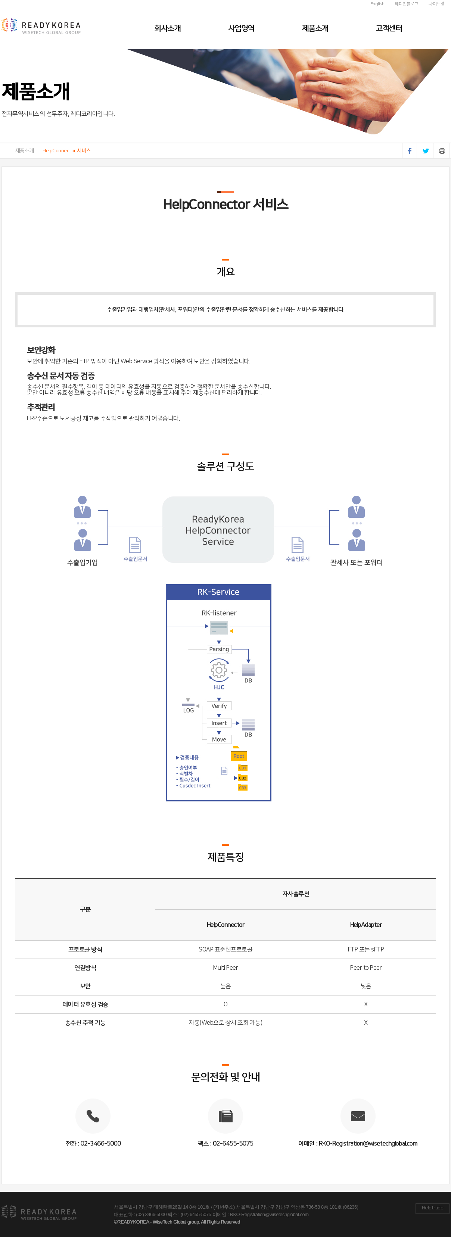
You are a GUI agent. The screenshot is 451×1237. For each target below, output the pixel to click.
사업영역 (241, 28)
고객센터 (389, 28)
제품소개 (315, 28)
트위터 (426, 150)
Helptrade (433, 1207)
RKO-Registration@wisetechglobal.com (269, 1214)
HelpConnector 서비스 (67, 151)
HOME (3, 150)
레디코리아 (62, 24)
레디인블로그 (406, 3)
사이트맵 (436, 3)
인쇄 (442, 150)
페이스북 (409, 150)
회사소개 (167, 28)
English (377, 3)
